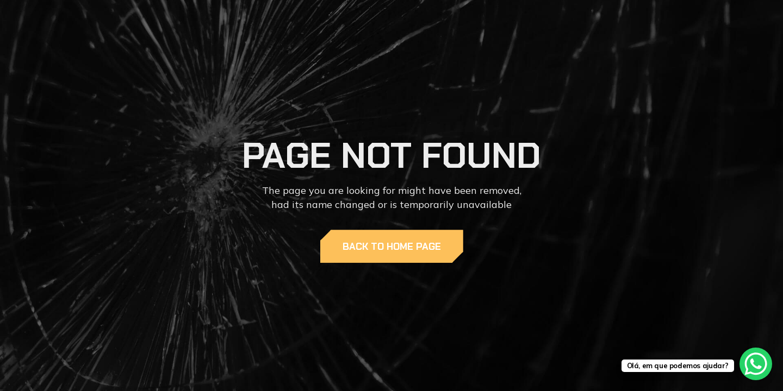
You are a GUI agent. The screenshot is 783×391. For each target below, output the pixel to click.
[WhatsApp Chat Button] (755, 364)
